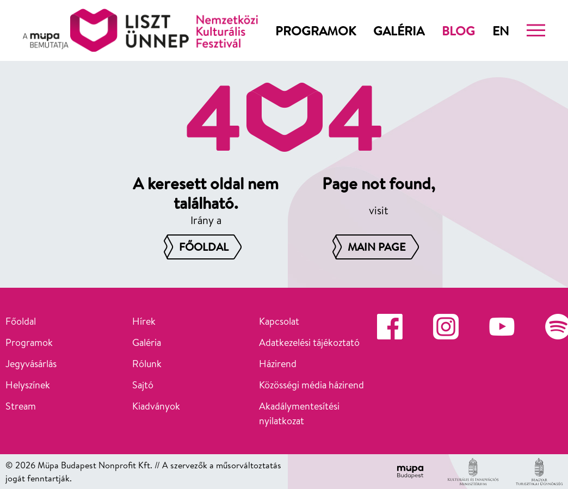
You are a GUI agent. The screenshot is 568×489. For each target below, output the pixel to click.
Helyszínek (27, 385)
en (500, 30)
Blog (458, 30)
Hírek (144, 321)
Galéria (398, 30)
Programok (315, 30)
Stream (20, 406)
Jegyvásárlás (31, 363)
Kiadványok (156, 406)
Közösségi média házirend (311, 385)
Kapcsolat (279, 321)
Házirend (278, 363)
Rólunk (147, 363)
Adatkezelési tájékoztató (309, 342)
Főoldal (20, 321)
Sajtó (142, 385)
